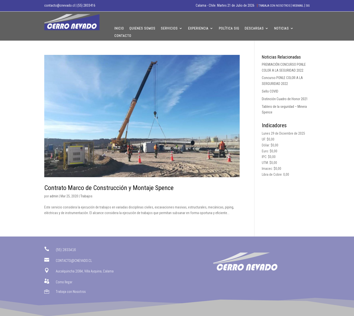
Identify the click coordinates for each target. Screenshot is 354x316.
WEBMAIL (298, 5)
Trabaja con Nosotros (71, 291)
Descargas (254, 29)
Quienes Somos (142, 29)
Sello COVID (270, 91)
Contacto (122, 36)
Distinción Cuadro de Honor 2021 (285, 99)
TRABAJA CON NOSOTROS (274, 5)
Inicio (119, 29)
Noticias (281, 29)
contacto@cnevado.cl (59, 5)
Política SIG (229, 29)
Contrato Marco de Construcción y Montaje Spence (109, 187)
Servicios (169, 29)
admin (54, 196)
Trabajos (86, 196)
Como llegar (64, 282)
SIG (308, 5)
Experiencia (198, 29)
